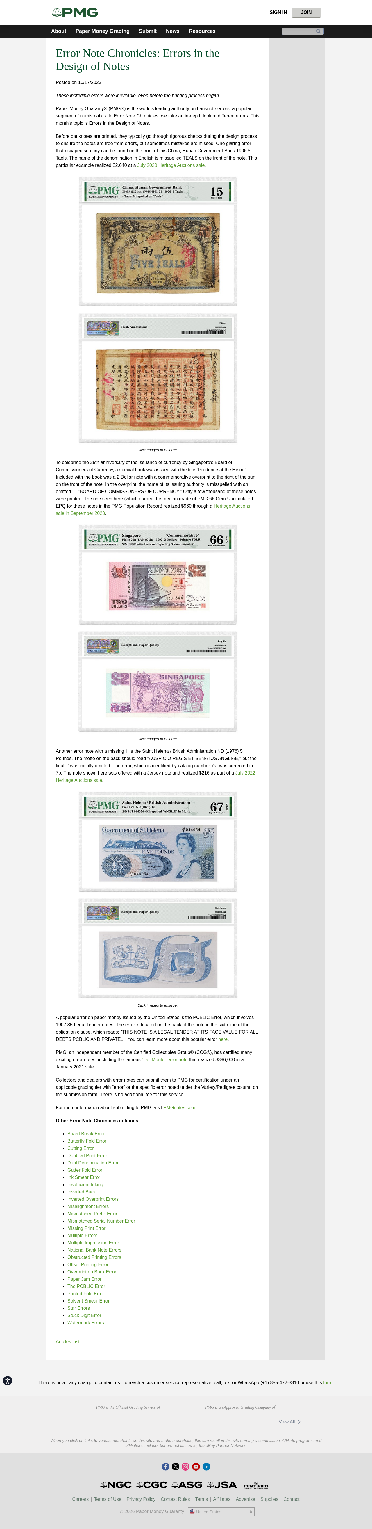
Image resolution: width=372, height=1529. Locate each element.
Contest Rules (175, 1499)
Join (306, 12)
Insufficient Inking (85, 1184)
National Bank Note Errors (94, 1250)
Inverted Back (81, 1191)
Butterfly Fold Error (86, 1141)
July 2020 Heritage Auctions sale (171, 165)
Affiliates (221, 1499)
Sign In (278, 12)
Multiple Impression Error (93, 1242)
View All (291, 1421)
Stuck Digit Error (84, 1315)
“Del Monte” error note (164, 1059)
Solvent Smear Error (88, 1300)
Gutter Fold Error (84, 1170)
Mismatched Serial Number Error (101, 1220)
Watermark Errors (85, 1322)
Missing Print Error (86, 1228)
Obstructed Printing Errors (94, 1257)
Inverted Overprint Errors (93, 1199)
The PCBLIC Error (86, 1286)
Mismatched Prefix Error (92, 1213)
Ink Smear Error (83, 1177)
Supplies (269, 1499)
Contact (291, 1499)
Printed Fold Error (85, 1293)
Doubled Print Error (87, 1155)
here (223, 1039)
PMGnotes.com (179, 1107)
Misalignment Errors (88, 1206)
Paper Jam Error (84, 1279)
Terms (201, 1499)
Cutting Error (80, 1148)
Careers (80, 1499)
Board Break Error (86, 1133)
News (173, 31)
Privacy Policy (141, 1499)
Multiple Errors (82, 1235)
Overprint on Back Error (91, 1271)
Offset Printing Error (87, 1264)
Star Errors (78, 1308)
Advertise (245, 1499)
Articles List (68, 1341)
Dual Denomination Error (93, 1162)
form (327, 1382)
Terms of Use (107, 1499)
